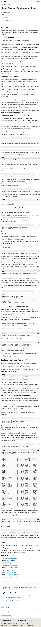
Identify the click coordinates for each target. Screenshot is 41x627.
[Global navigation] (1, 2)
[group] (20, 176)
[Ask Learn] (36, 4)
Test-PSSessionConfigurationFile (10, 577)
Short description (5, 17)
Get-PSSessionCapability (9, 563)
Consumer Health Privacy (6, 625)
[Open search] (35, 2)
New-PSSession (7, 562)
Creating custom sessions (7, 20)
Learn (2, 4)
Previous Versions (11, 623)
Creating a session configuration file (9, 22)
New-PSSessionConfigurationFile (10, 576)
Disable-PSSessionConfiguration (10, 565)
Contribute (22, 623)
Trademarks (22, 625)
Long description (5, 18)
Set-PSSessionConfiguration (9, 572)
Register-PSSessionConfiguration (10, 570)
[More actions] (39, 4)
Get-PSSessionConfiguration (9, 569)
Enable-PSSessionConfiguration (10, 567)
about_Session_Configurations (8, 63)
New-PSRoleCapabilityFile (9, 560)
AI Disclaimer (3, 623)
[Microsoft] (20, 1)
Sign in (38, 1)
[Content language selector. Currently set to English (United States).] (7, 621)
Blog (17, 623)
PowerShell (7, 4)
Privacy (27, 623)
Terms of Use (15, 625)
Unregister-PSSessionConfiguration (11, 574)
